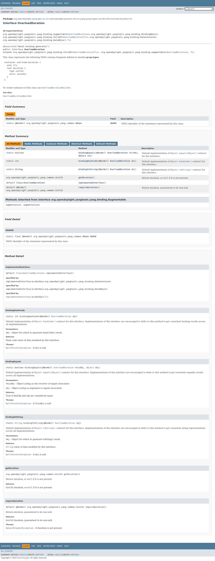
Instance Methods (56, 144)
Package (16, 3)
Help (66, 3)
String (19, 169)
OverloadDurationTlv (75, 37)
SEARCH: (180, 9)
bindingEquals (87, 153)
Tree (39, 3)
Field (22, 12)
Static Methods (33, 144)
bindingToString (88, 169)
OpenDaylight (23, 558)
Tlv (69, 40)
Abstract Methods (81, 144)
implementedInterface (91, 183)
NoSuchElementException (19, 528)
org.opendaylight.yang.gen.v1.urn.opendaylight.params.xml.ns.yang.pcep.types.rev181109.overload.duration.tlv (72, 19)
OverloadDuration (78, 34)
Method (40, 12)
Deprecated (49, 3)
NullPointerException (18, 348)
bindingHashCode (88, 161)
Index (60, 3)
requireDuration (88, 187)
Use (33, 3)
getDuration (85, 177)
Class (19, 183)
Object (82, 156)
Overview (5, 3)
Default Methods (106, 144)
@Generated (9, 46)
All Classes (7, 8)
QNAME (113, 123)
